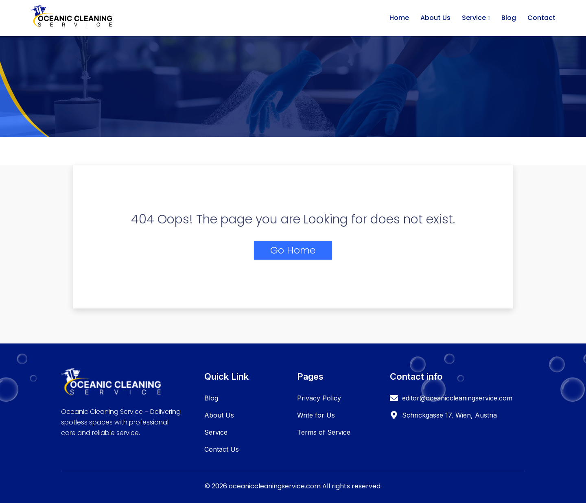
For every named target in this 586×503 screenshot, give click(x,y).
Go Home (293, 250)
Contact (541, 17)
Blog (508, 17)
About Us (435, 17)
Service (474, 17)
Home (399, 17)
